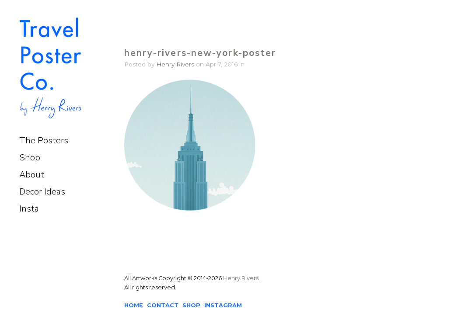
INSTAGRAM (223, 305)
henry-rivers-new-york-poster (200, 53)
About (31, 175)
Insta (29, 209)
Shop (29, 157)
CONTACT (162, 305)
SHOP (191, 305)
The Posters (43, 140)
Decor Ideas (42, 192)
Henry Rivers (175, 64)
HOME (133, 305)
